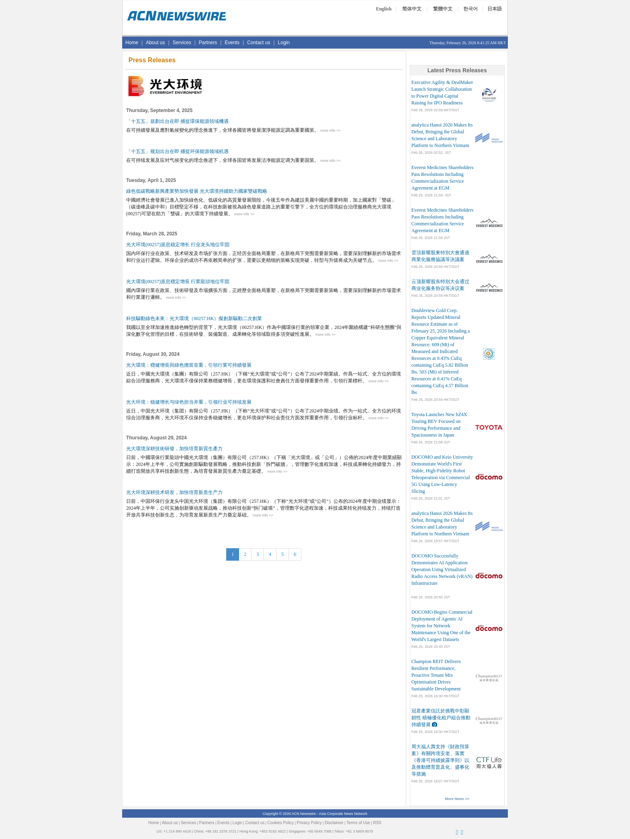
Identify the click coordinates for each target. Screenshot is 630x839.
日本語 (494, 9)
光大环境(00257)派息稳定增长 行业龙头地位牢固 (177, 244)
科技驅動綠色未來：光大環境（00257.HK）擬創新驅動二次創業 (194, 318)
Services (182, 42)
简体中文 (411, 9)
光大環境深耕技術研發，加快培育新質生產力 (174, 448)
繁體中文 (442, 9)
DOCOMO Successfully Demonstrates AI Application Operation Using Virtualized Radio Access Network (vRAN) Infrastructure (441, 569)
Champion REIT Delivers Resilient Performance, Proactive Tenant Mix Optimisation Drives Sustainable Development (436, 675)
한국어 (470, 9)
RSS (377, 823)
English (384, 9)
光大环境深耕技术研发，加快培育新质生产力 (174, 492)
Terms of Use (358, 823)
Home (131, 42)
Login (284, 42)
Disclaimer (334, 823)
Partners (208, 42)
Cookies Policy (281, 823)
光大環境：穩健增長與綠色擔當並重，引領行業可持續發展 (189, 365)
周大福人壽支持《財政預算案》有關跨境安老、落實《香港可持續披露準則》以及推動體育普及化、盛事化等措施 (440, 760)
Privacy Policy (309, 823)
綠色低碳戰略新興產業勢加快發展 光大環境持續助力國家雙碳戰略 (196, 191)
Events (232, 42)
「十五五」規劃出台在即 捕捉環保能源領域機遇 (177, 121)
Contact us (258, 42)
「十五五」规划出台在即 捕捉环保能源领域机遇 (177, 151)
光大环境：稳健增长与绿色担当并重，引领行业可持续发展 (189, 402)
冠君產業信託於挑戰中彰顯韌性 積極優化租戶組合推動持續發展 (440, 717)
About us (155, 42)
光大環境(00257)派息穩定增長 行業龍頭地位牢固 (177, 281)
